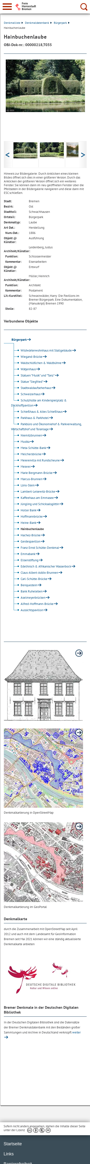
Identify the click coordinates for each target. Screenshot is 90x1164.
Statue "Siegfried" (27, 382)
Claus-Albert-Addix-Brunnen (35, 573)
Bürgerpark (62, 22)
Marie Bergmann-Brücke (32, 473)
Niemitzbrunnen (27, 435)
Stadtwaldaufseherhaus (31, 388)
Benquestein (24, 585)
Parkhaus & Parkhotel (30, 418)
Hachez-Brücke (26, 535)
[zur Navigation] (7, 6)
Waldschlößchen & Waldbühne (36, 363)
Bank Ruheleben (27, 591)
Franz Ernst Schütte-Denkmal (35, 548)
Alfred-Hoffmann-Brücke (33, 604)
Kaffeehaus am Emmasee (33, 498)
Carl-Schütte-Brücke (29, 579)
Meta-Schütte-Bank (29, 448)
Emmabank (23, 554)
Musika (21, 442)
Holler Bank (24, 510)
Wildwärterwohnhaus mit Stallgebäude (42, 350)
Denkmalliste (13, 22)
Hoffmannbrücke (27, 516)
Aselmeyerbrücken (28, 598)
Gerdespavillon (26, 541)
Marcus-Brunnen (27, 479)
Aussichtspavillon (27, 610)
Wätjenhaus (24, 369)
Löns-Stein (23, 485)
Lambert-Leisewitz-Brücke (33, 491)
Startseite (13, 1143)
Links (9, 1154)
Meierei (21, 467)
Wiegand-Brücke (27, 357)
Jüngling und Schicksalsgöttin (35, 504)
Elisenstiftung (25, 560)
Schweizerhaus (26, 394)
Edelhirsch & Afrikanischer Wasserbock (41, 566)
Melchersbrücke (27, 454)
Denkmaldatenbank (38, 22)
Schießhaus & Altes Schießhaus (37, 412)
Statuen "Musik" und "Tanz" (33, 375)
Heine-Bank (24, 523)
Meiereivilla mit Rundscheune (36, 460)
